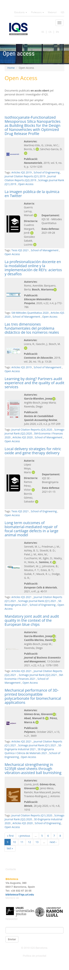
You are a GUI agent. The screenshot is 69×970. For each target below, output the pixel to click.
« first (10, 835)
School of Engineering (47, 172)
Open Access (25, 184)
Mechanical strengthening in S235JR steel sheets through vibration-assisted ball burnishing (33, 768)
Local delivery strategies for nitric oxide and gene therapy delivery (33, 450)
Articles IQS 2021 (21, 597)
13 (37, 842)
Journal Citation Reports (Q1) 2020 (31, 815)
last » (10, 848)
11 (21, 842)
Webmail (52, 12)
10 (14, 842)
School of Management (44, 250)
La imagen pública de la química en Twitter (32, 193)
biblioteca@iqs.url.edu (20, 894)
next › (53, 842)
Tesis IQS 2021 (20, 250)
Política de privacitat (34, 956)
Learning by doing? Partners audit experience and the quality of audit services (34, 382)
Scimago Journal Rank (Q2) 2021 (38, 675)
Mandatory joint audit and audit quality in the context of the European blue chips (32, 620)
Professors (37, 12)
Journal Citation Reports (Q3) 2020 (31, 429)
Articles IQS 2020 (23, 437)
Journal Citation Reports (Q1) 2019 (25, 176)
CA (50, 31)
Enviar (12, 939)
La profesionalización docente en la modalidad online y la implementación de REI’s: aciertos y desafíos (33, 267)
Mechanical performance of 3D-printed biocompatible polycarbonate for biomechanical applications (33, 696)
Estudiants (20, 12)
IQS (62, 12)
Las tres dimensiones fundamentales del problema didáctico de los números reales (32, 328)
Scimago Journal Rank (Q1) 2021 (37, 601)
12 (29, 842)
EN (57, 31)
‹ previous (24, 835)
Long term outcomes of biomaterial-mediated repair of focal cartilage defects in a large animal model (31, 528)
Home (11, 68)
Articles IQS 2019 (21, 172)
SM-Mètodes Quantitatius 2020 (30, 312)
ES (43, 31)
